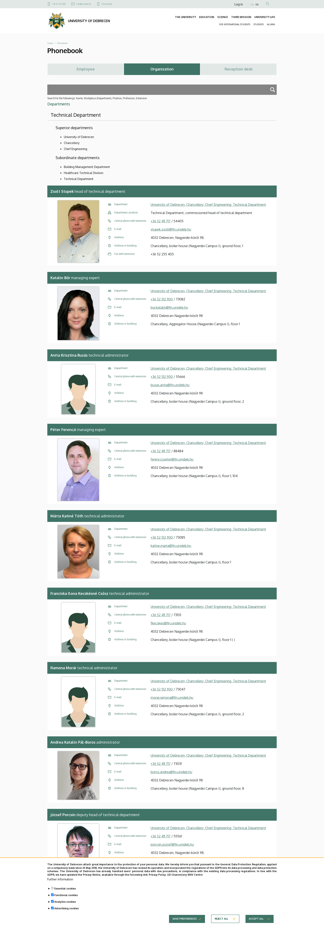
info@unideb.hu (83, 4)
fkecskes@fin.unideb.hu (168, 623)
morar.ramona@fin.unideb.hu (172, 697)
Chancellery (72, 143)
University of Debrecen (79, 137)
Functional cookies (66, 900)
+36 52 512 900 (59, 4)
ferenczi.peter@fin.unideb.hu (172, 459)
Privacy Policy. (158, 879)
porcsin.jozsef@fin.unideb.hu (172, 844)
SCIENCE (222, 17)
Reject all (221, 923)
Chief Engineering (75, 149)
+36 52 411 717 (160, 221)
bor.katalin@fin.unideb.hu (169, 307)
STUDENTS (259, 24)
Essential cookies (65, 893)
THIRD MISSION (241, 17)
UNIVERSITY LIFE (264, 17)
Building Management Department (87, 167)
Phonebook (107, 4)
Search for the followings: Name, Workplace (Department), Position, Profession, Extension (97, 98)
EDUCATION (206, 17)
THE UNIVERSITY (185, 17)
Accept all (256, 923)
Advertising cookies (66, 913)
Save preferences (184, 923)
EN (257, 4)
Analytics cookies (65, 906)
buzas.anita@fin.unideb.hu (170, 385)
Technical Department (78, 179)
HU (252, 4)
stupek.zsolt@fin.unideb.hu (171, 229)
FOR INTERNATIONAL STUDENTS (234, 24)
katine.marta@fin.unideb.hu (171, 546)
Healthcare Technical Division (83, 173)
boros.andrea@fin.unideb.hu (171, 772)
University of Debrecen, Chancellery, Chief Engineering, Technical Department (208, 204)
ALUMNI (271, 24)
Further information (60, 884)
